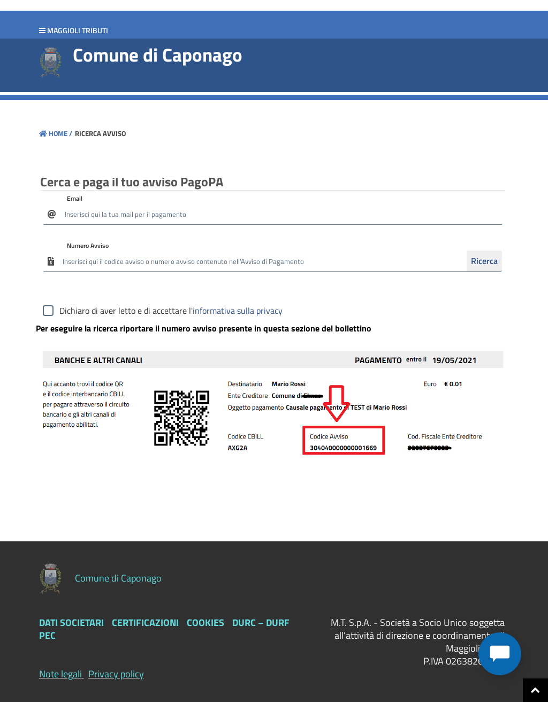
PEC (47, 635)
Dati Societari (71, 622)
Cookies (205, 622)
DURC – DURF (261, 622)
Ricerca (484, 260)
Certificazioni (145, 622)
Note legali (60, 674)
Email (74, 198)
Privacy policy (116, 674)
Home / (55, 133)
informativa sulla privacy (238, 310)
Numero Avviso (88, 245)
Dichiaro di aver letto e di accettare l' (171, 310)
